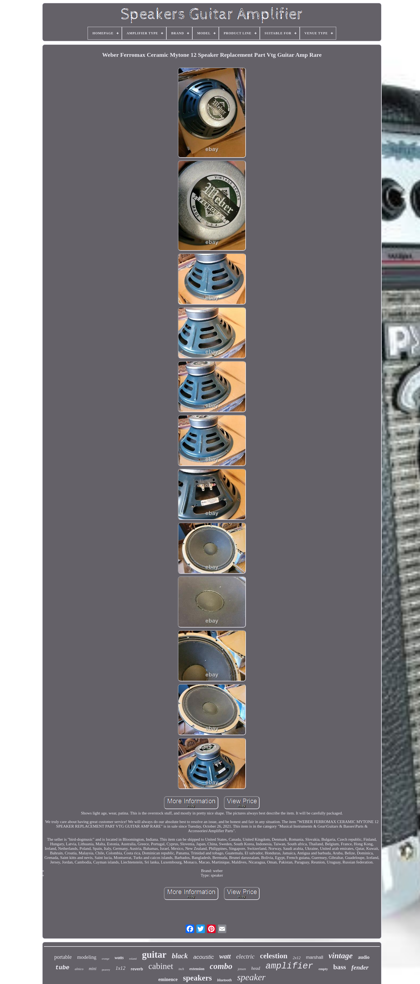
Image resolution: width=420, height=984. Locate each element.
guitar (154, 954)
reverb (137, 969)
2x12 (297, 958)
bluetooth (224, 980)
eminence (168, 979)
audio (364, 957)
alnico (79, 969)
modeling (86, 957)
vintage (341, 955)
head (255, 968)
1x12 (120, 968)
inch (181, 969)
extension (196, 969)
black (180, 956)
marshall (314, 957)
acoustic (203, 957)
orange (105, 958)
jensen (242, 969)
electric (245, 956)
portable (63, 957)
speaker (251, 977)
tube (62, 967)
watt (225, 956)
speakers (197, 978)
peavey (106, 969)
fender (360, 967)
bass (339, 967)
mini (92, 968)
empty (323, 969)
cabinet (160, 966)
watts (119, 957)
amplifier (289, 966)
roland (133, 958)
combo (221, 966)
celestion (273, 956)
